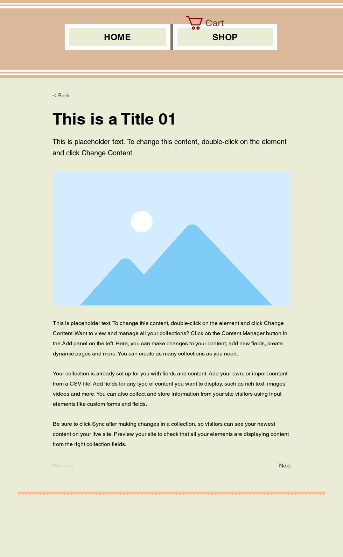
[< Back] (76, 96)
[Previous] (76, 466)
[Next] (273, 466)
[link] (212, 23)
